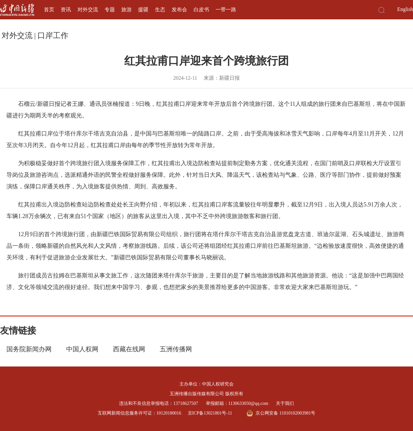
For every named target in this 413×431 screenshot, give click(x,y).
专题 (110, 9)
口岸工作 (52, 35)
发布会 (179, 9)
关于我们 (285, 403)
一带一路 (226, 9)
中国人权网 (82, 349)
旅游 (126, 9)
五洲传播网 (176, 349)
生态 (160, 9)
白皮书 (201, 9)
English (405, 9)
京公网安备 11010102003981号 (281, 413)
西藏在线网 (129, 349)
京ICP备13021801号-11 (210, 413)
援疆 (143, 9)
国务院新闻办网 (29, 349)
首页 (49, 9)
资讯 (66, 9)
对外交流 (87, 9)
